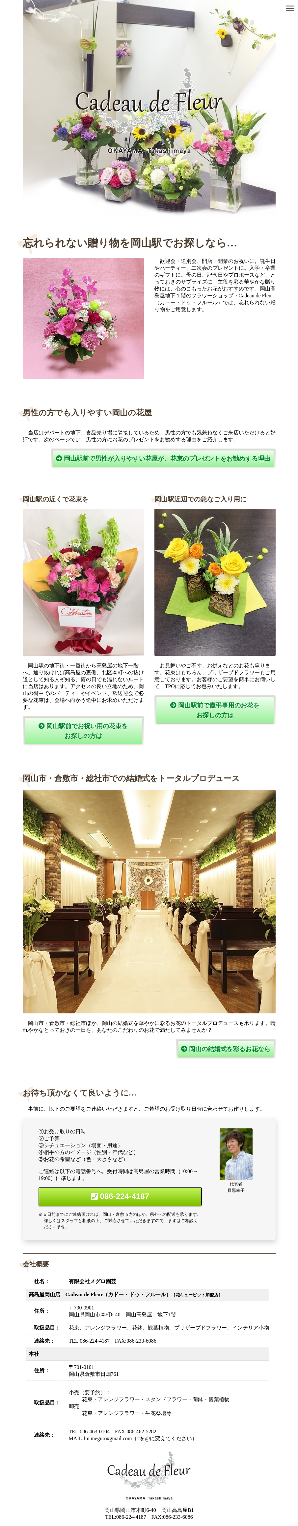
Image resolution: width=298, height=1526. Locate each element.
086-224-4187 (120, 1196)
